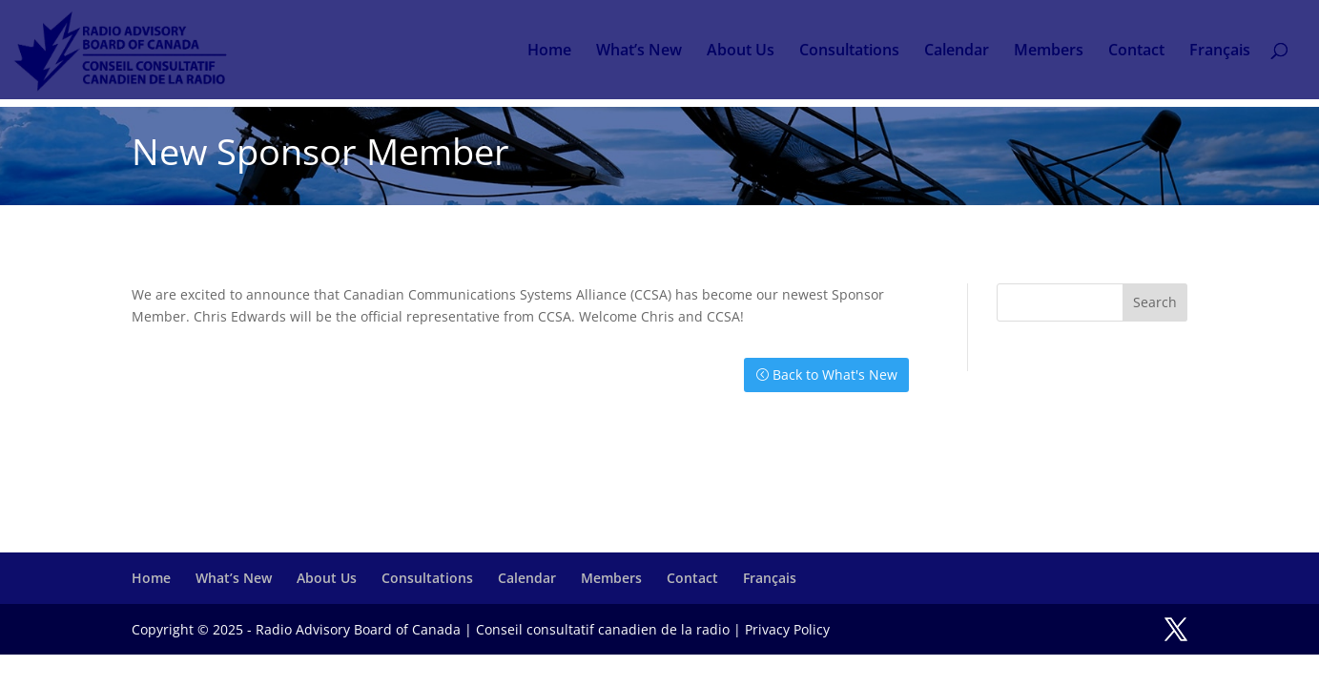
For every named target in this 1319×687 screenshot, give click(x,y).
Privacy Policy (787, 629)
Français (1219, 51)
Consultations (849, 51)
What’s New (639, 51)
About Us (740, 51)
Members (1048, 51)
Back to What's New (835, 374)
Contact (1136, 51)
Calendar (956, 51)
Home (549, 51)
